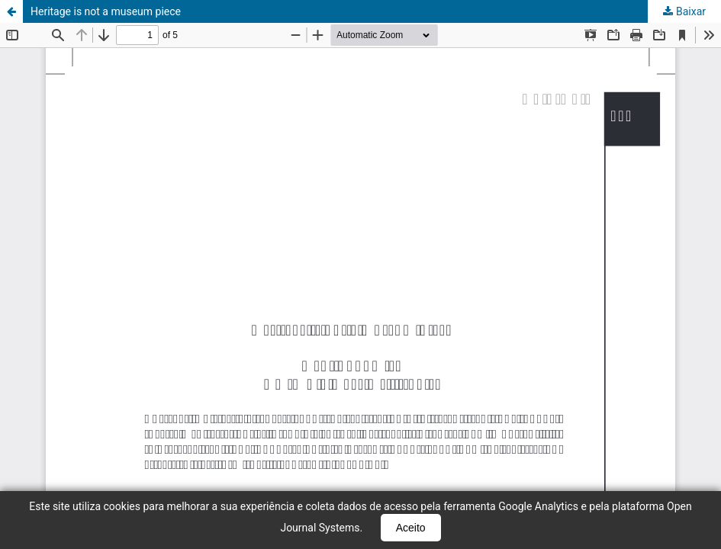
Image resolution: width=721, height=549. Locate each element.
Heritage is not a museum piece (106, 11)
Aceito (411, 528)
